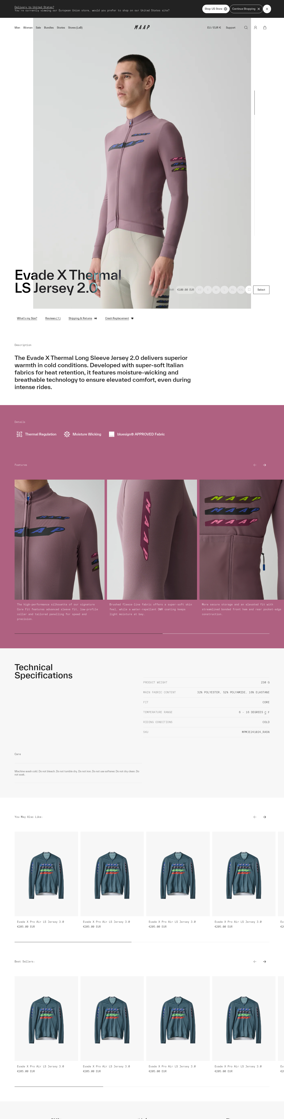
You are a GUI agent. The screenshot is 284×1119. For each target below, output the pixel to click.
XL (232, 289)
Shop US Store (216, 9)
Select (261, 289)
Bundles (49, 27)
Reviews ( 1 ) (52, 318)
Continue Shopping (246, 8)
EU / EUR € (214, 27)
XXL (241, 289)
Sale (38, 27)
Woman (28, 27)
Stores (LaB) (75, 27)
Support (230, 27)
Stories (61, 27)
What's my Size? (27, 318)
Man (17, 27)
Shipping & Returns (83, 318)
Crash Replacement (119, 318)
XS (199, 289)
